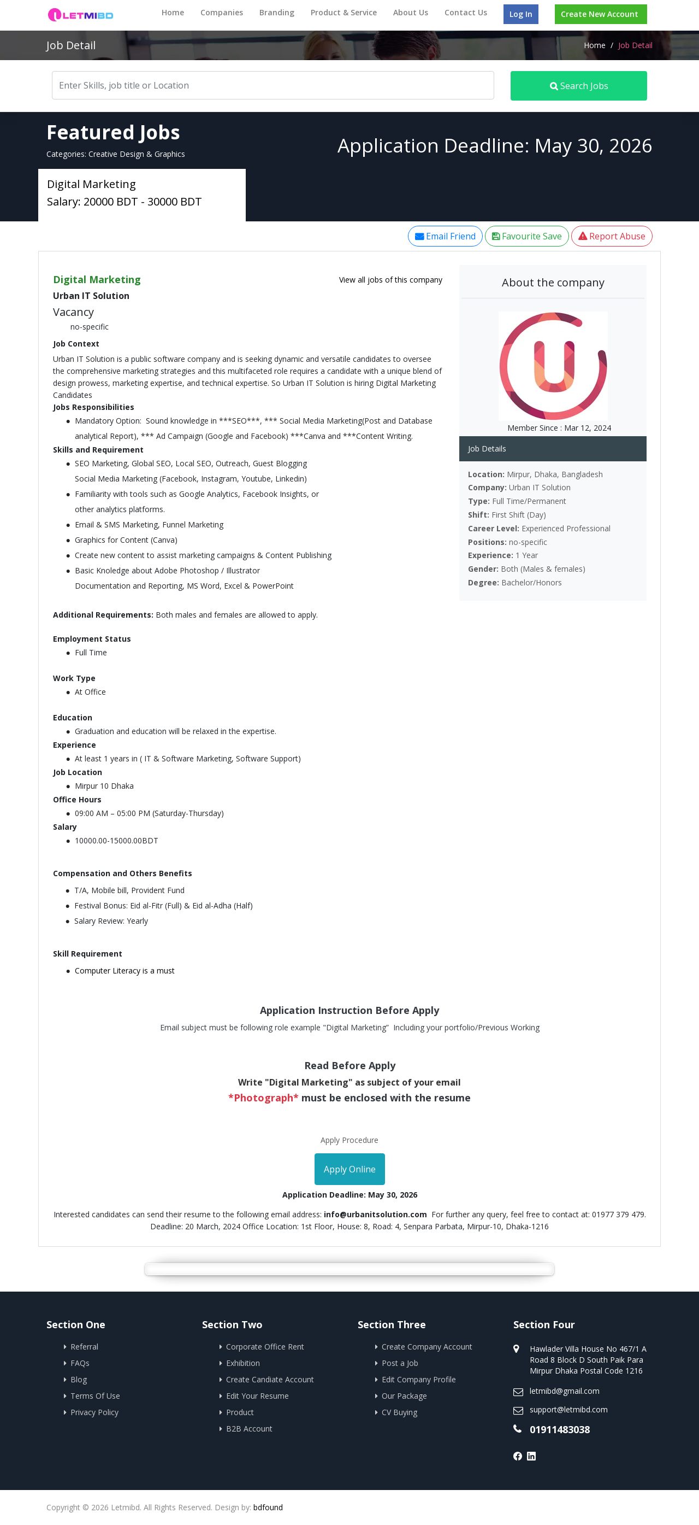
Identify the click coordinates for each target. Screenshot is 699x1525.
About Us (410, 12)
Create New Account (599, 14)
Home (173, 12)
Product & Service (344, 12)
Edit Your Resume (257, 1396)
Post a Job (400, 1363)
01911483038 (560, 1429)
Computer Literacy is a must (125, 970)
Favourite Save (527, 236)
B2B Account (249, 1428)
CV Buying (399, 1412)
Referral (84, 1346)
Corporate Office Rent (265, 1346)
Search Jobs (579, 86)
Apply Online (350, 1169)
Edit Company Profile (419, 1379)
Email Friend (445, 236)
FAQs (80, 1363)
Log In (521, 14)
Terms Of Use (95, 1396)
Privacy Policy (94, 1412)
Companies (221, 12)
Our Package (404, 1396)
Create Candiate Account (270, 1379)
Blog (78, 1379)
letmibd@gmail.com (565, 1391)
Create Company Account (427, 1346)
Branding (276, 12)
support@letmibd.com (569, 1409)
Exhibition (243, 1363)
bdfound (268, 1507)
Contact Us (466, 12)
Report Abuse (611, 236)
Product (240, 1412)
